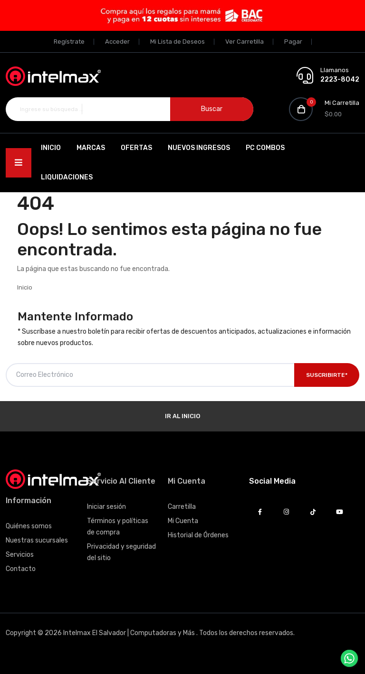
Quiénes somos (29, 526)
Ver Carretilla (244, 41)
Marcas (90, 148)
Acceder (117, 41)
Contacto (21, 569)
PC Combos (264, 148)
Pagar (293, 41)
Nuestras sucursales (37, 540)
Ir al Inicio (182, 416)
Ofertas (136, 148)
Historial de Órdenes (198, 535)
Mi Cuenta (183, 521)
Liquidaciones (66, 177)
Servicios (20, 555)
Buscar (211, 109)
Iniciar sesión (106, 507)
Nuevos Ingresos (198, 148)
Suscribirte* (326, 375)
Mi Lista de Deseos (177, 41)
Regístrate (69, 41)
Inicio (50, 148)
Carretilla (182, 507)
